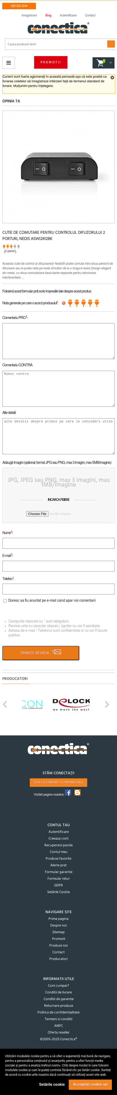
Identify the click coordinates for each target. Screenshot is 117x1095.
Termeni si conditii (58, 1019)
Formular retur (58, 879)
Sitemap (58, 932)
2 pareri (10, 251)
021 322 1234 (19, 6)
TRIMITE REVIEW (41, 653)
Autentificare (58, 832)
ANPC (58, 1026)
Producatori (58, 959)
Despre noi (58, 926)
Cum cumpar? (58, 986)
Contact (58, 952)
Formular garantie (58, 872)
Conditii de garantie (59, 999)
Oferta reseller (59, 1033)
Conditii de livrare (58, 992)
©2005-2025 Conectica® (58, 1039)
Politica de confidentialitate (58, 1013)
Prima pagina (58, 919)
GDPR (58, 885)
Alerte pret (58, 865)
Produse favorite (58, 859)
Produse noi (58, 946)
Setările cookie (52, 1084)
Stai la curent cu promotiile (58, 783)
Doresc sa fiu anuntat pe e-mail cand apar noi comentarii (52, 600)
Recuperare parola (58, 845)
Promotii (51, 62)
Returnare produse (58, 1006)
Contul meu (58, 852)
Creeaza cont (58, 839)
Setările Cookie (58, 892)
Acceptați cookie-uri (90, 1084)
